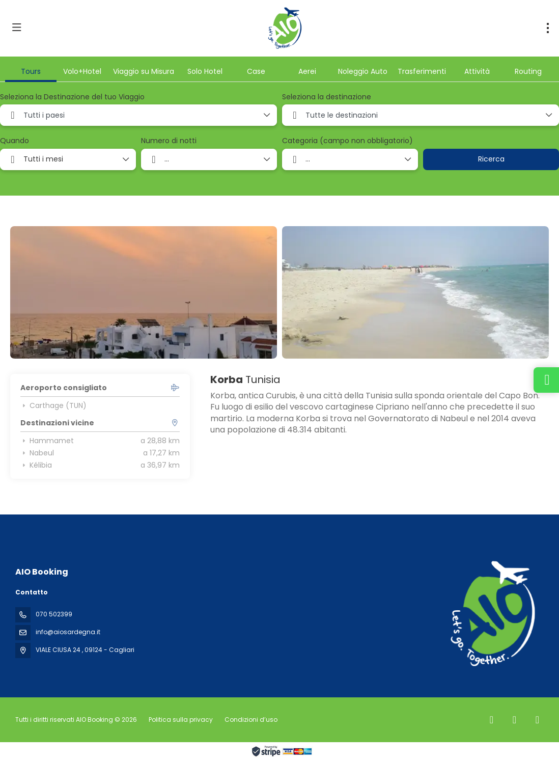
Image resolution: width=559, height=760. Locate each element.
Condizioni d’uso (250, 719)
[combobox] (138, 115)
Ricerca (491, 159)
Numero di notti (169, 141)
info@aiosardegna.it (68, 632)
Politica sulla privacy (181, 719)
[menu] (548, 28)
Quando (14, 141)
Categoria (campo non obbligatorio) (347, 141)
